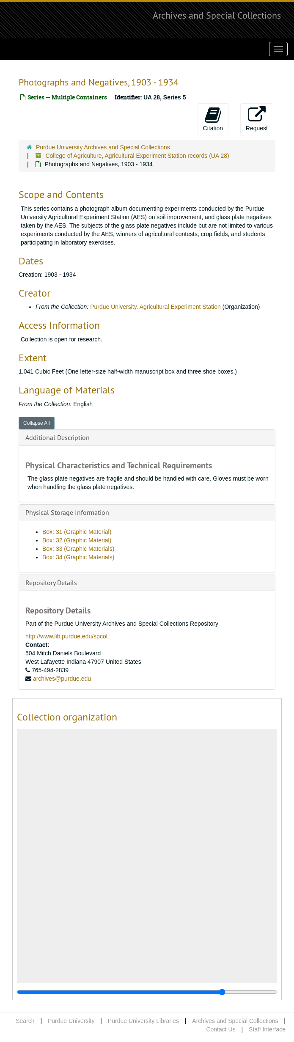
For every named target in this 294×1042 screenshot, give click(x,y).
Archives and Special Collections (217, 15)
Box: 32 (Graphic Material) (76, 540)
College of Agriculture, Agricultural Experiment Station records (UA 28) (137, 155)
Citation (213, 119)
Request (257, 119)
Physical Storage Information (67, 512)
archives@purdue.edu (62, 678)
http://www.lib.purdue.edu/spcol (66, 636)
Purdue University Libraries (143, 1020)
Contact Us (220, 1029)
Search (25, 1020)
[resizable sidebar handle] (147, 992)
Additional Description (57, 437)
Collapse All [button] (36, 423)
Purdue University (71, 1020)
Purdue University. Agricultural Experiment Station (155, 306)
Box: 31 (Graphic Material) (76, 531)
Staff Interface (267, 1029)
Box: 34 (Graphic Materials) (78, 557)
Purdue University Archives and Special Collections (103, 147)
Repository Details (51, 582)
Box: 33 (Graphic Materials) (78, 548)
